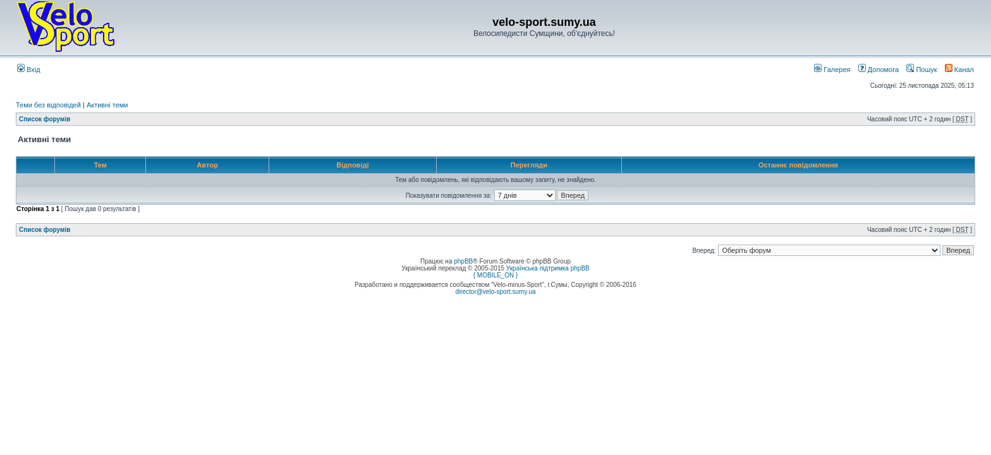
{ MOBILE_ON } (495, 275)
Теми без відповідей (48, 105)
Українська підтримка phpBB (548, 268)
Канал (959, 69)
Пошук (921, 69)
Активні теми (107, 105)
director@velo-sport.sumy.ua (495, 291)
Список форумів (44, 119)
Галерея (832, 69)
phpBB (463, 261)
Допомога (878, 69)
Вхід (28, 69)
